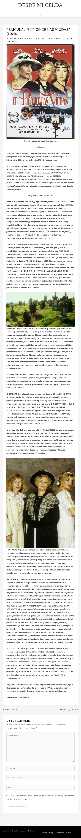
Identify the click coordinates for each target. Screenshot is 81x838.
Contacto (60, 833)
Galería (69, 833)
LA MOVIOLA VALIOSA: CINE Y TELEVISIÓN (43, 38)
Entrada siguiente (69, 709)
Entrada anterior (11, 709)
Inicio (44, 833)
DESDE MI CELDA (40, 5)
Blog (51, 833)
